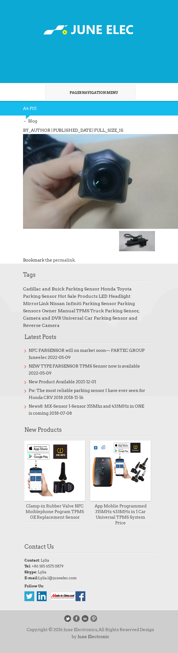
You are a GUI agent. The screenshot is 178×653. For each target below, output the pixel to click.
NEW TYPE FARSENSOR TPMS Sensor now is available (84, 366)
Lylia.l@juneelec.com (57, 578)
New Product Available (52, 381)
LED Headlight (115, 296)
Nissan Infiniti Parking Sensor (83, 303)
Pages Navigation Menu (88, 92)
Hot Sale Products (78, 296)
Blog (30, 121)
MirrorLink (36, 303)
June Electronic (93, 636)
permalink (64, 260)
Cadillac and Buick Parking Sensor (61, 289)
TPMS (82, 310)
